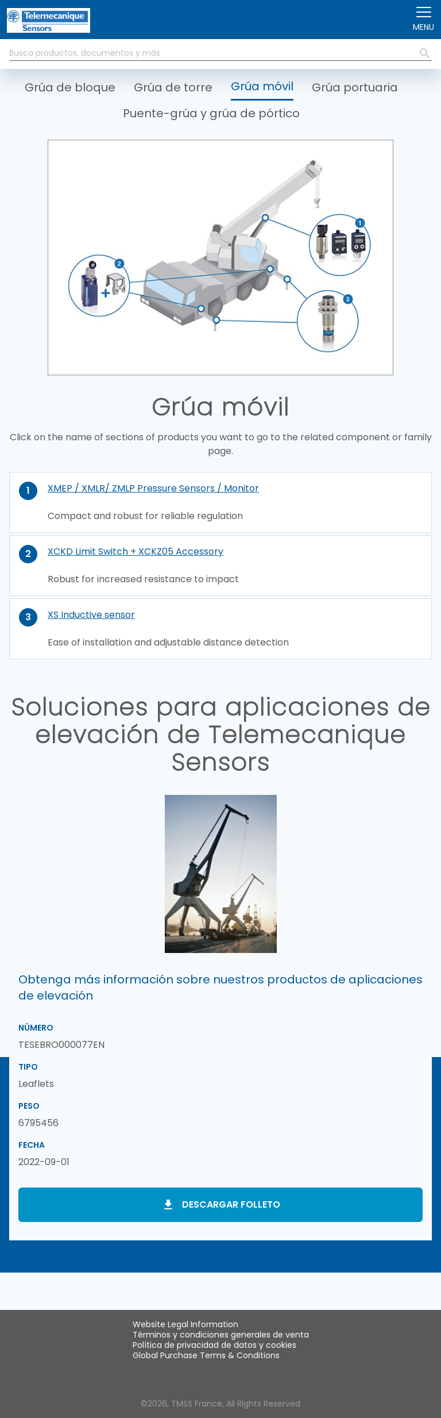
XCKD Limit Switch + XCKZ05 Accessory (135, 551)
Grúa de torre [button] (173, 87)
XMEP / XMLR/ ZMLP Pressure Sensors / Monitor (153, 488)
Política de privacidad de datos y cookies (214, 1345)
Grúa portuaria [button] (355, 87)
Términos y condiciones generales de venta (221, 1334)
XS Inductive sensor (91, 614)
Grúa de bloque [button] (70, 87)
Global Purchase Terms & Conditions (206, 1355)
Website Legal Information (185, 1324)
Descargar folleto (231, 1204)
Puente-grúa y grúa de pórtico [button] (211, 113)
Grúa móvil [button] (262, 86)
